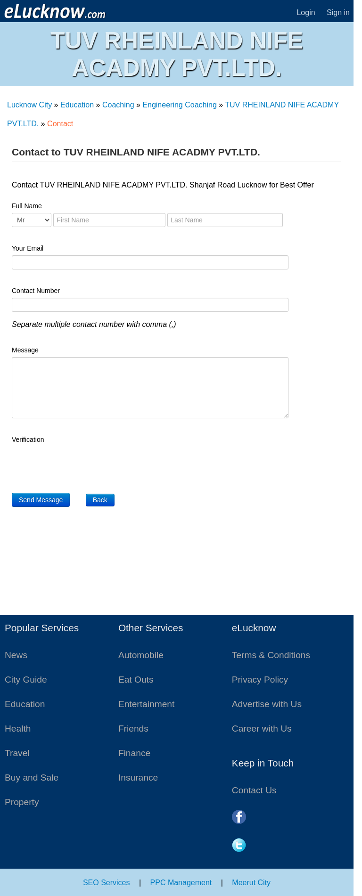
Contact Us (254, 790)
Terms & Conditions (271, 655)
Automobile (141, 655)
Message (25, 350)
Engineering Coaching (179, 105)
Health (18, 728)
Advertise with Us (267, 704)
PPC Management (181, 883)
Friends (133, 728)
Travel (17, 753)
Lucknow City (29, 105)
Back (100, 500)
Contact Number (36, 290)
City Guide (26, 679)
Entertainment (146, 704)
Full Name (27, 206)
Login (305, 12)
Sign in (338, 12)
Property (22, 802)
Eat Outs (136, 679)
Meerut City (251, 883)
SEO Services (106, 883)
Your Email (27, 248)
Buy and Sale (31, 777)
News (16, 655)
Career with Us (262, 728)
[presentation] (83, 465)
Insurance (138, 777)
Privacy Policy (260, 679)
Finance (134, 753)
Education (77, 105)
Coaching (118, 105)
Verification (28, 439)
